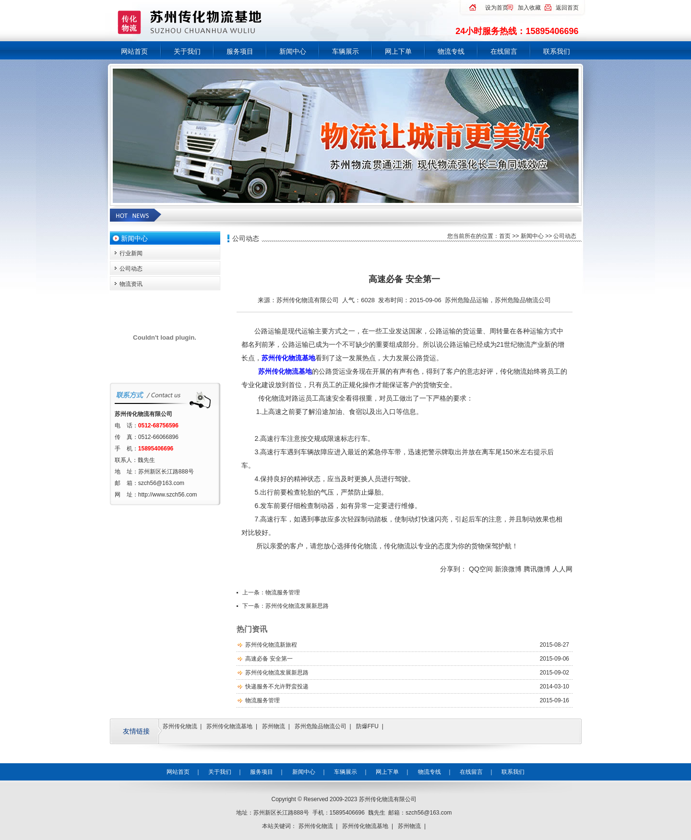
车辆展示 (345, 51)
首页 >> (510, 236)
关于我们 (187, 51)
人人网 (562, 569)
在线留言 (503, 51)
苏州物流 (273, 726)
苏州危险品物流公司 (523, 300)
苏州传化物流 (180, 726)
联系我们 (556, 51)
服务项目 (239, 51)
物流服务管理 (282, 592)
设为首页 (496, 7)
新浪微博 (508, 569)
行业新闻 (131, 253)
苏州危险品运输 (466, 300)
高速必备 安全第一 (269, 658)
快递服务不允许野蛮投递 (277, 686)
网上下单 (398, 51)
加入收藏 (529, 7)
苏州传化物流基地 (229, 726)
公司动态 (131, 268)
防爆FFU (367, 726)
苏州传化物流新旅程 (271, 644)
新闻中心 (292, 51)
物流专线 (451, 51)
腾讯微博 (537, 569)
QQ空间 (481, 569)
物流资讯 (131, 284)
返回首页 (567, 7)
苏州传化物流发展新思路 (297, 606)
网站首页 (134, 51)
